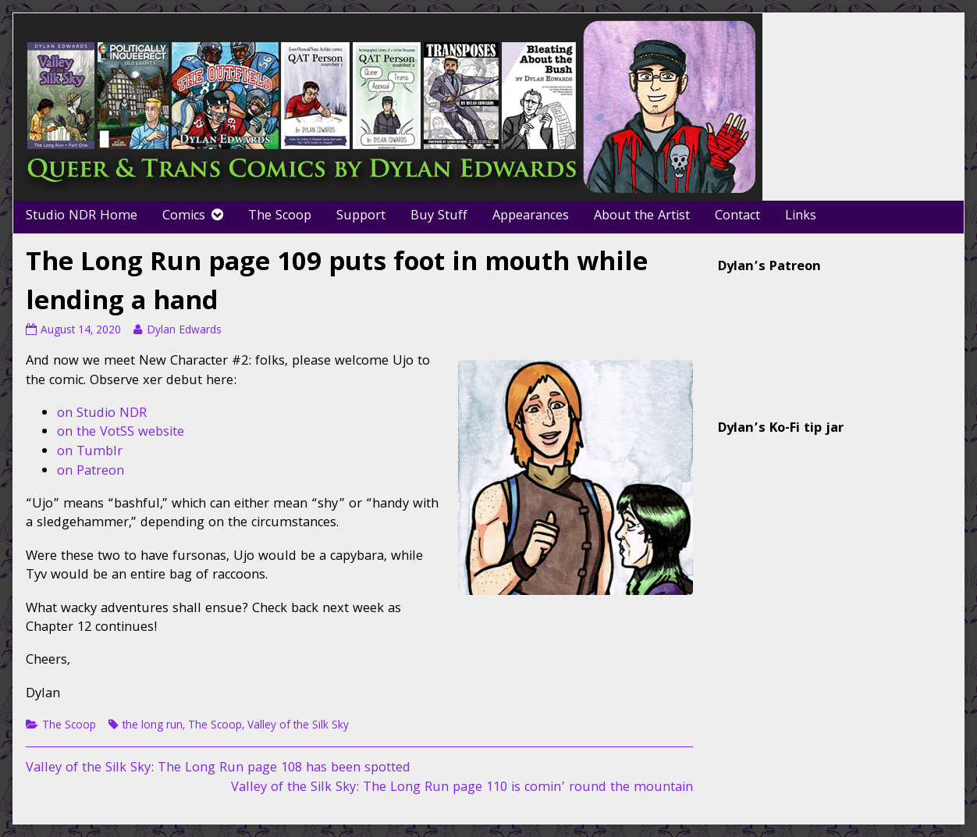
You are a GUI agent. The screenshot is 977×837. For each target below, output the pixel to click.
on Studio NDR (102, 414)
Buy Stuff (438, 216)
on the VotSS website (120, 433)
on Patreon (90, 472)
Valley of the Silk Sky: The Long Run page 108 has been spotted (218, 768)
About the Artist (642, 216)
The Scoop (279, 216)
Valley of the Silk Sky (298, 726)
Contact (737, 216)
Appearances (530, 216)
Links (800, 216)
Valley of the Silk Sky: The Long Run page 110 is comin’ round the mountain (462, 788)
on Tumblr (90, 452)
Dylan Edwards (184, 331)
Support (360, 216)
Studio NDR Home (81, 216)
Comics (183, 216)
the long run (153, 726)
